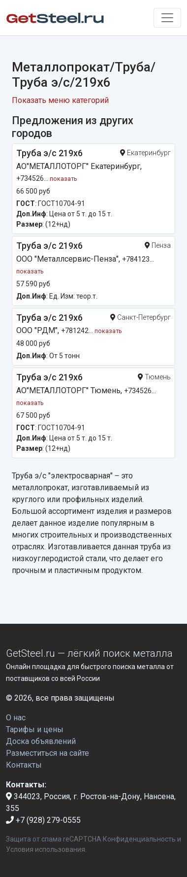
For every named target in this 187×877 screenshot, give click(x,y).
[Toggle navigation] (167, 18)
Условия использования (45, 849)
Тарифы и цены (34, 729)
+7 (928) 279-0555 (43, 820)
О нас (16, 717)
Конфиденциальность (139, 839)
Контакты (24, 765)
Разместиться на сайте (47, 753)
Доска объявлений (41, 741)
